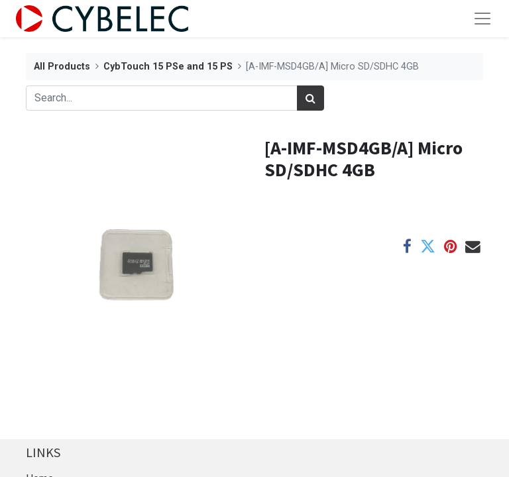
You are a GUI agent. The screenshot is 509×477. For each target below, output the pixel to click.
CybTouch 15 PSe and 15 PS (168, 66)
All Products (62, 66)
